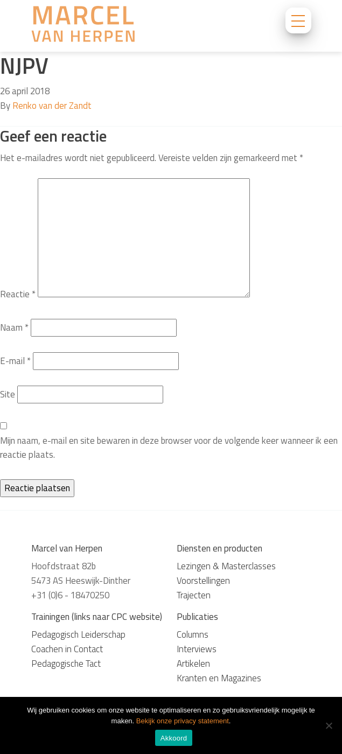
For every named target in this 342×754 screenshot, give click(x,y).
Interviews (197, 649)
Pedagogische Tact (66, 664)
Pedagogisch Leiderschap (78, 634)
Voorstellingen (203, 581)
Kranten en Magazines (219, 678)
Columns (192, 634)
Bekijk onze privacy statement (182, 721)
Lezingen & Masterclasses (226, 566)
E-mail (15, 361)
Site (7, 394)
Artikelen (193, 664)
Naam (14, 327)
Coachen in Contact (67, 649)
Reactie (18, 294)
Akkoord (173, 738)
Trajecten (194, 595)
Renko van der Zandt (52, 106)
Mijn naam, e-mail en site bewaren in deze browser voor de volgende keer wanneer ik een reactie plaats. (169, 448)
